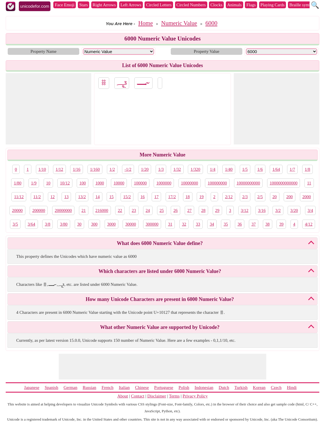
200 (289, 196)
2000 (306, 196)
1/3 (161, 169)
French (107, 387)
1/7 (292, 169)
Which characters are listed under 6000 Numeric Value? (160, 271)
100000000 (217, 183)
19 (201, 196)
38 (267, 224)
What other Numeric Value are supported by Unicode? (160, 327)
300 (94, 224)
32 (184, 224)
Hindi (291, 387)
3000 (111, 224)
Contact (138, 396)
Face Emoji (64, 5)
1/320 (195, 169)
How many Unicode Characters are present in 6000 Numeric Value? (160, 299)
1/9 (33, 183)
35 (226, 224)
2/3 (245, 196)
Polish (183, 387)
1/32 (177, 169)
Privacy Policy (195, 396)
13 (66, 196)
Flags (251, 5)
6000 (211, 23)
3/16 (262, 210)
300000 (152, 224)
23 (134, 210)
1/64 (276, 169)
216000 (102, 210)
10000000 (189, 183)
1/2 (112, 169)
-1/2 (128, 169)
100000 (140, 183)
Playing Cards (273, 5)
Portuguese (163, 387)
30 (79, 224)
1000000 (163, 183)
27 (189, 210)
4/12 (308, 224)
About (122, 396)
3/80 (64, 224)
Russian (89, 387)
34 (212, 224)
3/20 (294, 210)
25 (162, 210)
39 (281, 224)
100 (82, 183)
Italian (124, 387)
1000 (100, 183)
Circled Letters (159, 5)
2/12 (229, 196)
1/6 (260, 169)
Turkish (240, 387)
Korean (259, 387)
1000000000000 (284, 183)
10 (48, 183)
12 (52, 196)
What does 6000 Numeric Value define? (160, 243)
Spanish (51, 387)
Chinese (142, 387)
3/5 (15, 224)
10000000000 (248, 183)
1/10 (42, 169)
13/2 (82, 196)
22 (120, 210)
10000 (118, 183)
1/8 (307, 169)
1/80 (17, 183)
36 (239, 224)
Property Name (43, 51)
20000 (17, 210)
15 (111, 196)
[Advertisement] (48, 108)
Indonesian (203, 387)
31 (170, 224)
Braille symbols (302, 5)
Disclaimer (156, 396)
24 (148, 210)
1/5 (245, 169)
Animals (234, 5)
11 (309, 183)
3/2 (278, 210)
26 (175, 210)
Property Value (206, 51)
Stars (83, 5)
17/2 (172, 196)
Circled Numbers (191, 5)
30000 (130, 224)
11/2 (37, 196)
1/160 (95, 169)
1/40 (229, 169)
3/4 (310, 210)
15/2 (127, 196)
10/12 (65, 183)
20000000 (63, 210)
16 (143, 196)
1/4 (212, 169)
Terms (174, 396)
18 (188, 196)
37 (253, 224)
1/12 (59, 169)
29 (217, 210)
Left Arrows (131, 5)
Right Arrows (104, 5)
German (70, 387)
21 (84, 210)
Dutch (224, 387)
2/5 (260, 196)
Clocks (216, 5)
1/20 (145, 169)
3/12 (245, 210)
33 (198, 224)
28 (203, 210)
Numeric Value (179, 23)
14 (98, 196)
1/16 (76, 169)
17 (156, 196)
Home (145, 23)
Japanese (31, 387)
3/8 (47, 224)
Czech (276, 387)
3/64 (31, 224)
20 (275, 196)
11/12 (19, 196)
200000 (38, 210)
